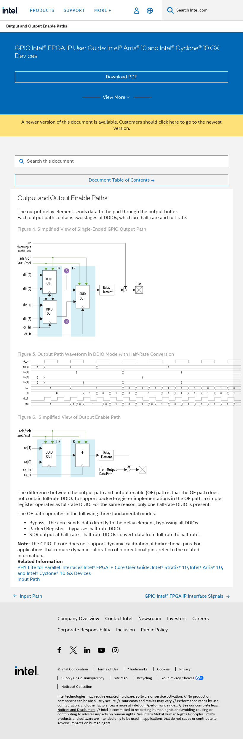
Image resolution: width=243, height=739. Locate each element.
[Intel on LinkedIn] (87, 651)
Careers (200, 619)
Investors (176, 619)
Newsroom (149, 619)
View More (117, 97)
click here (169, 122)
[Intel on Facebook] (59, 651)
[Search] (170, 10)
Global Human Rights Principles (179, 714)
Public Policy (154, 630)
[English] (149, 10)
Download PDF (121, 77)
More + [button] (102, 10)
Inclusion (125, 630)
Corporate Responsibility (83, 630)
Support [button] (74, 10)
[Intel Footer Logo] (27, 670)
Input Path (28, 579)
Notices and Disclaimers (76, 709)
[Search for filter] (121, 161)
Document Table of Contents (119, 180)
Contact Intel (118, 619)
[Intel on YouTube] (101, 651)
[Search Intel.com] (208, 10)
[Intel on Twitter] (73, 651)
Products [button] (42, 10)
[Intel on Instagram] (115, 651)
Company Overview (78, 619)
